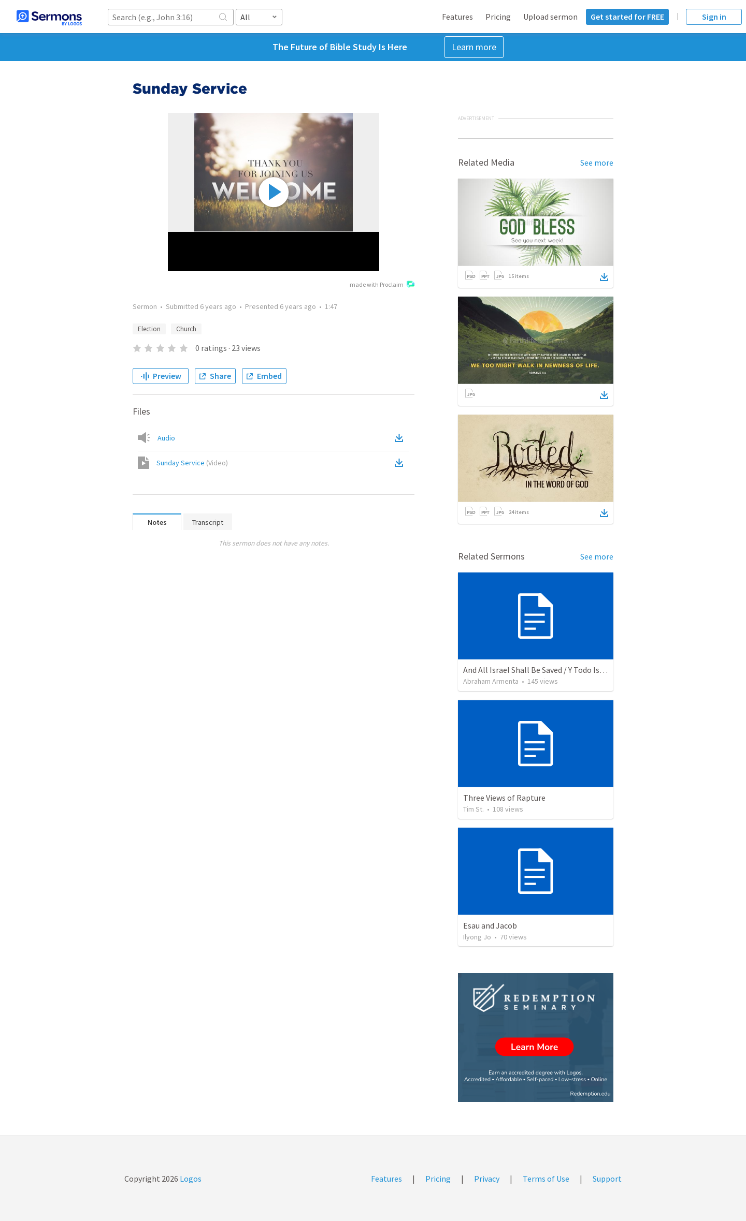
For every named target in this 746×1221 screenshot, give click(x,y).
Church (186, 329)
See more (596, 162)
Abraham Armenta (491, 681)
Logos (190, 1178)
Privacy (486, 1178)
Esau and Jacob (490, 925)
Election (149, 329)
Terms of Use (546, 1178)
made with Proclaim (382, 285)
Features (457, 16)
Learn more (474, 47)
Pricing (498, 16)
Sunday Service (192, 462)
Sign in (714, 16)
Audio (166, 438)
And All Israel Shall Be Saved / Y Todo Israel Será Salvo (557, 670)
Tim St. (473, 809)
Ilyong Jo (477, 937)
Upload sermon (550, 16)
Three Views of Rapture (504, 797)
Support (607, 1178)
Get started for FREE (627, 16)
